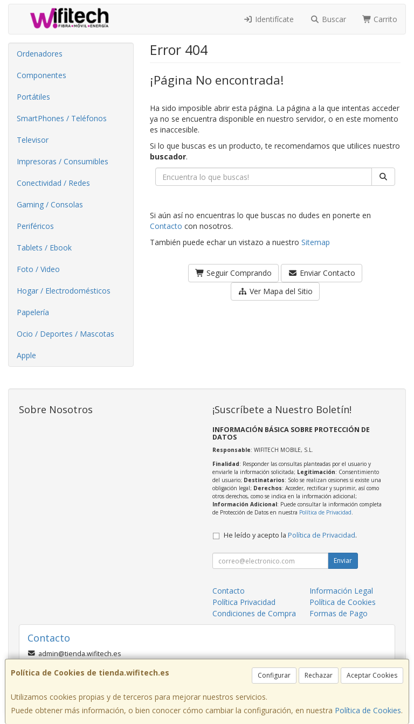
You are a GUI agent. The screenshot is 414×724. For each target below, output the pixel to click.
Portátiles (33, 97)
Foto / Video (38, 269)
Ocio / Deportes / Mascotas (65, 334)
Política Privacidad (243, 602)
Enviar (343, 560)
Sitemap (315, 242)
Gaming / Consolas (50, 204)
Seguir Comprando (233, 273)
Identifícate (269, 19)
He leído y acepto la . (290, 535)
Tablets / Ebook (44, 247)
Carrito (380, 19)
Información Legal (341, 591)
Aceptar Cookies (372, 675)
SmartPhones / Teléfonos (62, 118)
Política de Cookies (368, 710)
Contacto (166, 226)
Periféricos (35, 226)
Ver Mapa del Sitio (275, 291)
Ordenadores (40, 53)
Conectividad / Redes (53, 183)
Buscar (328, 19)
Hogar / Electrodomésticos (64, 291)
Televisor (33, 140)
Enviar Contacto (321, 273)
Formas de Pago (338, 613)
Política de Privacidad (325, 512)
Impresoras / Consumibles (62, 161)
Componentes (41, 75)
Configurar (274, 675)
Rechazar (319, 675)
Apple (26, 355)
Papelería (33, 312)
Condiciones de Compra (254, 613)
